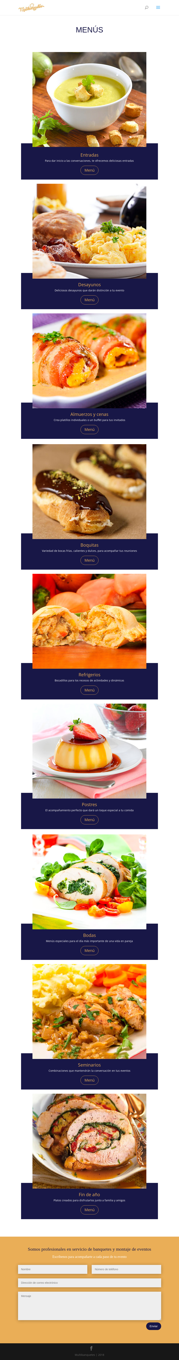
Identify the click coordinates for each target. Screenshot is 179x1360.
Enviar (154, 1326)
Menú (89, 170)
